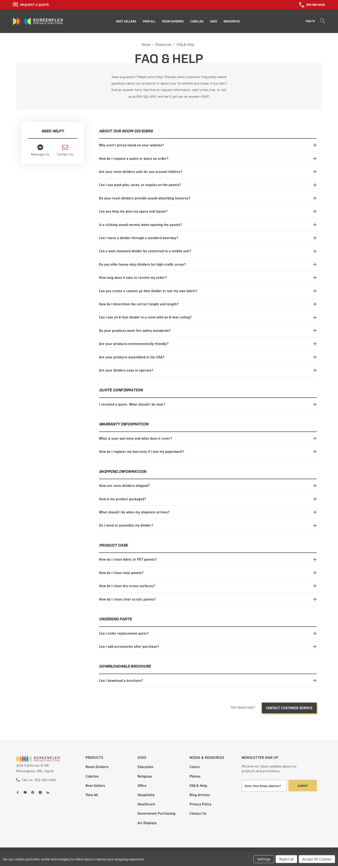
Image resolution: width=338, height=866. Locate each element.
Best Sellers (95, 785)
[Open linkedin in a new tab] (48, 792)
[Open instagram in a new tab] (41, 792)
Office (142, 785)
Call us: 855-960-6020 (39, 779)
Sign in (310, 21)
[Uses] (213, 21)
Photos (194, 776)
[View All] (149, 21)
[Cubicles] (197, 21)
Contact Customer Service (289, 707)
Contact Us (198, 813)
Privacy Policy (200, 804)
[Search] (321, 21)
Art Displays (147, 822)
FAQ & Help (198, 785)
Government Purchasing (156, 813)
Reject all (286, 859)
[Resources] (231, 21)
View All (92, 794)
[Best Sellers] (126, 21)
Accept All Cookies (317, 859)
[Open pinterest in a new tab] (33, 792)
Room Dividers (97, 766)
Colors (194, 766)
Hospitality (146, 794)
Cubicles (92, 776)
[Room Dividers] (173, 21)
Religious (145, 776)
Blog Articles (199, 794)
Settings (263, 859)
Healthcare (146, 804)
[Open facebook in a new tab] (18, 792)
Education (145, 766)
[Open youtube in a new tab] (26, 792)
